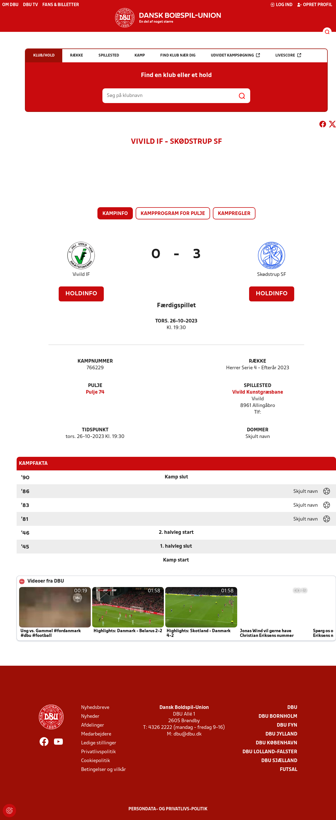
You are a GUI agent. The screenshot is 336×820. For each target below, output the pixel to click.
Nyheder (90, 716)
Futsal (288, 769)
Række (257, 361)
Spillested (257, 385)
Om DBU (10, 5)
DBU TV (30, 5)
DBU (292, 707)
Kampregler (234, 213)
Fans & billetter (60, 5)
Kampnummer (95, 361)
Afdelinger (92, 725)
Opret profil (314, 4)
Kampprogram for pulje (173, 213)
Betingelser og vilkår (103, 769)
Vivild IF (81, 274)
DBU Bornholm (278, 716)
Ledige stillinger (98, 743)
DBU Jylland (281, 734)
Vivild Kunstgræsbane (257, 392)
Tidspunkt (95, 430)
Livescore (288, 55)
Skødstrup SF (271, 274)
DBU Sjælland (279, 760)
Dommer (257, 430)
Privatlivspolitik (98, 752)
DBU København (276, 743)
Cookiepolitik (95, 760)
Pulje (95, 385)
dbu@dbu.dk (187, 734)
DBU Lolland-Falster (269, 752)
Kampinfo (115, 213)
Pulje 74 (95, 392)
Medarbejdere (96, 734)
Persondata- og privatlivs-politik (168, 809)
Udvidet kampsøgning (235, 55)
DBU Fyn (287, 725)
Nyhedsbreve (95, 707)
